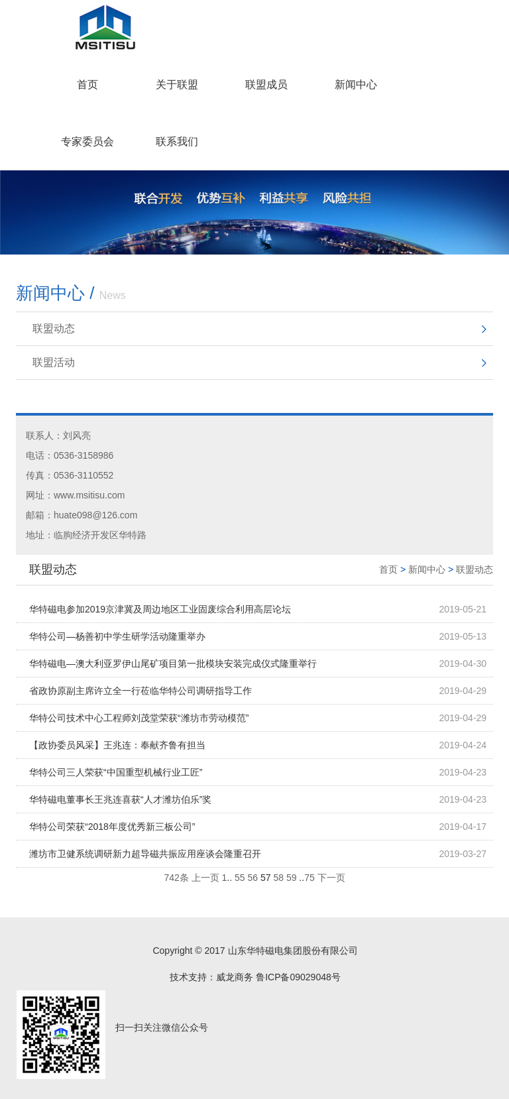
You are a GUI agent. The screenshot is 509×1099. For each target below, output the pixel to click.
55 (240, 877)
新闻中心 (356, 84)
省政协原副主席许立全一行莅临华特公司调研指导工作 (140, 690)
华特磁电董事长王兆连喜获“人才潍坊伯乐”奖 (120, 799)
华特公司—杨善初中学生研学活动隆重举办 (117, 636)
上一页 (205, 877)
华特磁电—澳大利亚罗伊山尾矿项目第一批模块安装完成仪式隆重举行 (173, 663)
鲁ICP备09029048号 (298, 977)
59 (291, 877)
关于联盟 (177, 84)
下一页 (331, 877)
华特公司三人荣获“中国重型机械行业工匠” (115, 772)
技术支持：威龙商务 (211, 977)
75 (309, 877)
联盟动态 (53, 328)
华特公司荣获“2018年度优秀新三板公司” (112, 826)
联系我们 (177, 141)
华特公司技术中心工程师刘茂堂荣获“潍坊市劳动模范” (139, 718)
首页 (87, 84)
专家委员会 (87, 141)
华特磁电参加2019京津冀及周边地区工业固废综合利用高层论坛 (160, 609)
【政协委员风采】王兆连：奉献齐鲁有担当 (117, 745)
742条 (176, 877)
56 (252, 877)
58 (278, 877)
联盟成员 (266, 84)
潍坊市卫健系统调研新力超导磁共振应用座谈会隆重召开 (145, 853)
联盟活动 (53, 362)
